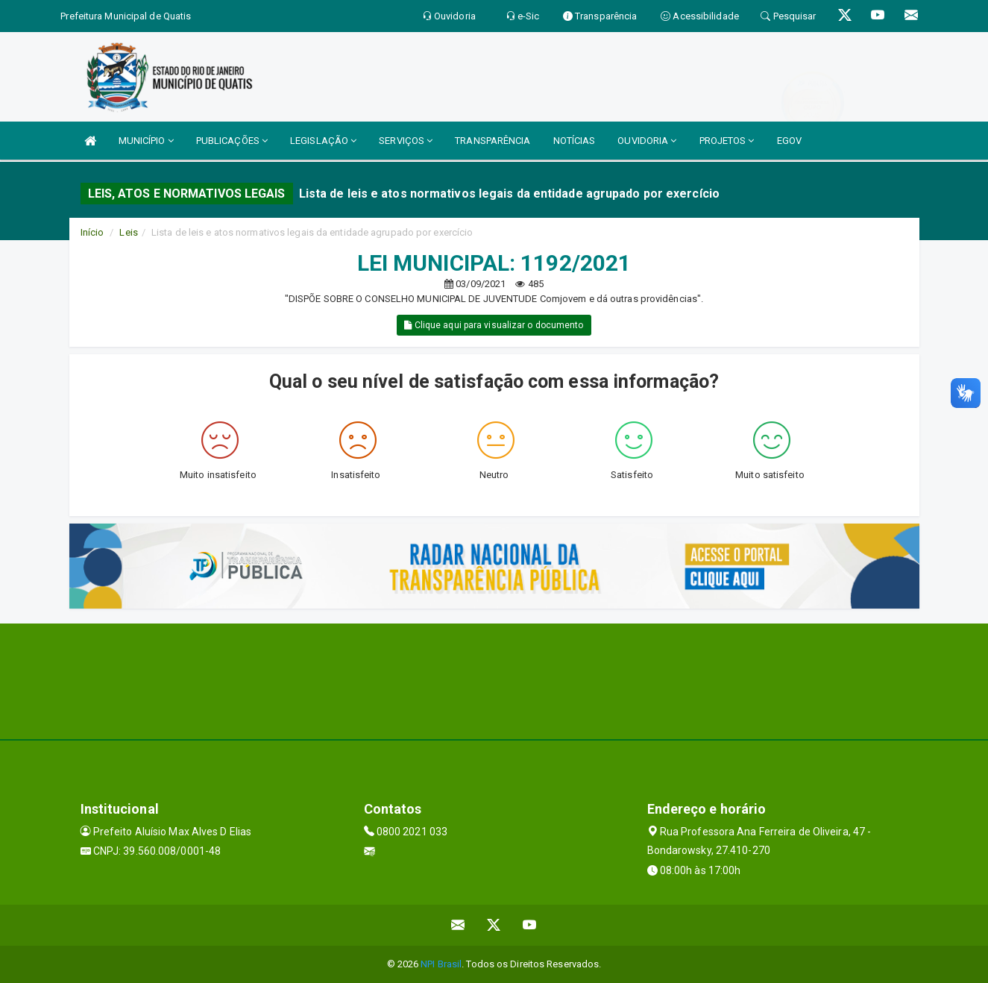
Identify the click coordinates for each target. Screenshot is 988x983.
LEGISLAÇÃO (323, 140)
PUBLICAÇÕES (232, 140)
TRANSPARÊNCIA (492, 140)
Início (92, 232)
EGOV (789, 140)
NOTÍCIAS (574, 140)
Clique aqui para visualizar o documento (493, 325)
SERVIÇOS (405, 140)
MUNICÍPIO (146, 140)
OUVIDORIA (646, 140)
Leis (128, 232)
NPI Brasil (441, 964)
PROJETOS (727, 140)
